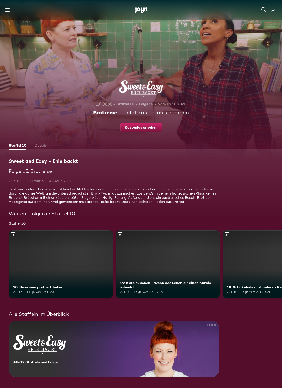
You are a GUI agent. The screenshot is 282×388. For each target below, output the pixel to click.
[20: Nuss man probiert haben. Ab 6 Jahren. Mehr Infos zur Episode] (61, 264)
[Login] (273, 10)
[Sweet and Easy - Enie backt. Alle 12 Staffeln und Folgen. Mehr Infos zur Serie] (114, 349)
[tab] (17, 146)
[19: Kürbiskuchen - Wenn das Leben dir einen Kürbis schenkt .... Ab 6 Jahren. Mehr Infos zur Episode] (168, 264)
